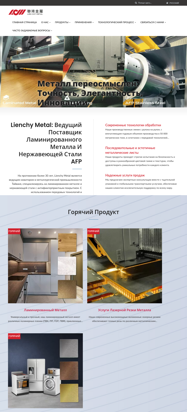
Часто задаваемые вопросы (32, 30)
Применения (84, 22)
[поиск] (136, 2)
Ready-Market (172, 407)
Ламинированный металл (35, 289)
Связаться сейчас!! (164, 324)
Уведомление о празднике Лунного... (111, 355)
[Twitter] (13, 394)
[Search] (151, 2)
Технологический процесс (117, 22)
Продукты (62, 22)
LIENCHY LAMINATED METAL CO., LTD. (48, 407)
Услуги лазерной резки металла (93, 289)
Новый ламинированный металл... (110, 371)
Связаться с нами (153, 22)
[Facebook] (9, 394)
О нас (46, 22)
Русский (174, 3)
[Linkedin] (16, 394)
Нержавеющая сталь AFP (151, 289)
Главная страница (24, 22)
